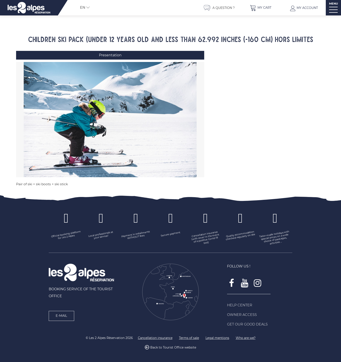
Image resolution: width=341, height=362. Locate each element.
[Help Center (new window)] (259, 305)
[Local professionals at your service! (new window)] (101, 235)
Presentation (110, 55)
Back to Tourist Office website (173, 348)
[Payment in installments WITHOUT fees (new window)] (135, 235)
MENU (333, 3)
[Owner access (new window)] (259, 314)
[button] (260, 8)
